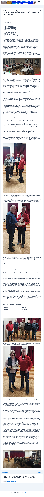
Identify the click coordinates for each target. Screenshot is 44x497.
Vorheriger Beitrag (4, 472)
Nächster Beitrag (40, 472)
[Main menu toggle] (42, 2)
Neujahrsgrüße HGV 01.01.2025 (11, 481)
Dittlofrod (38, 2)
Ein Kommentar (5, 16)
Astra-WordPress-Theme (29, 492)
